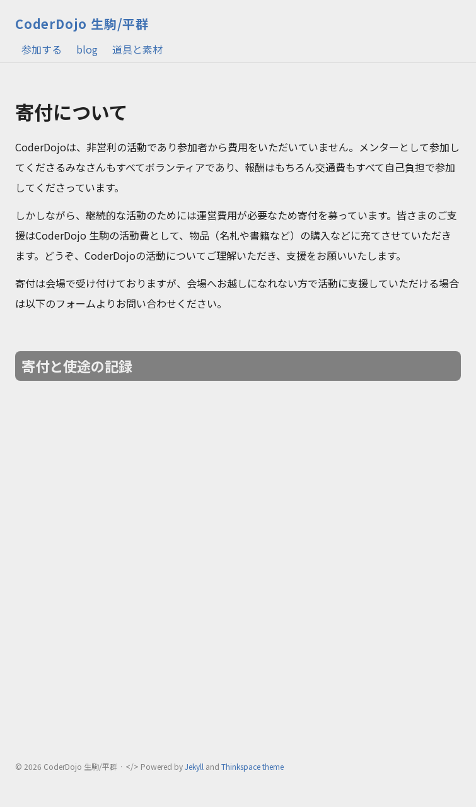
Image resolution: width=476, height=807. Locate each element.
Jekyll (194, 766)
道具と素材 (137, 49)
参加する (41, 49)
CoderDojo (82, 24)
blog (87, 49)
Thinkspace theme (252, 766)
